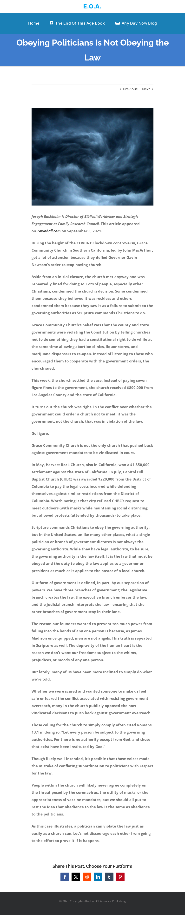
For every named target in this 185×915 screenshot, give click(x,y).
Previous (130, 89)
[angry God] (93, 157)
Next (146, 89)
